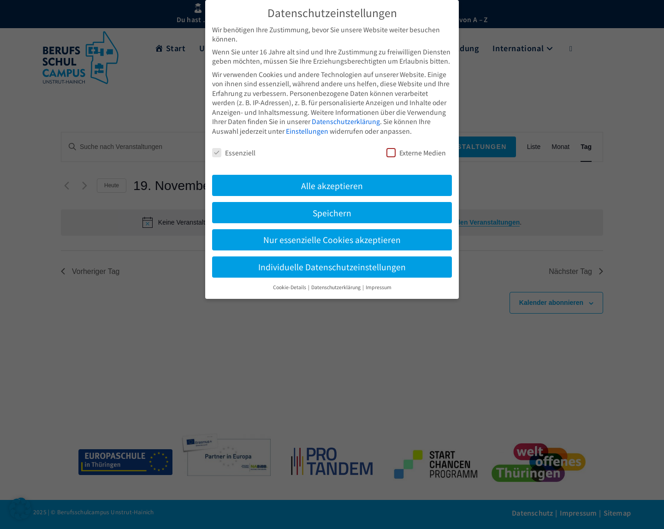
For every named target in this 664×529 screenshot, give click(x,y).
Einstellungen (307, 131)
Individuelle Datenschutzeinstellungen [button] (332, 267)
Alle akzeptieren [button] (332, 185)
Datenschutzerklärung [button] (336, 287)
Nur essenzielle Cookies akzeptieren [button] (332, 239)
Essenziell (233, 152)
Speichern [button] (332, 213)
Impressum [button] (378, 287)
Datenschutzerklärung (346, 121)
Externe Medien (416, 152)
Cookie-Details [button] (290, 287)
